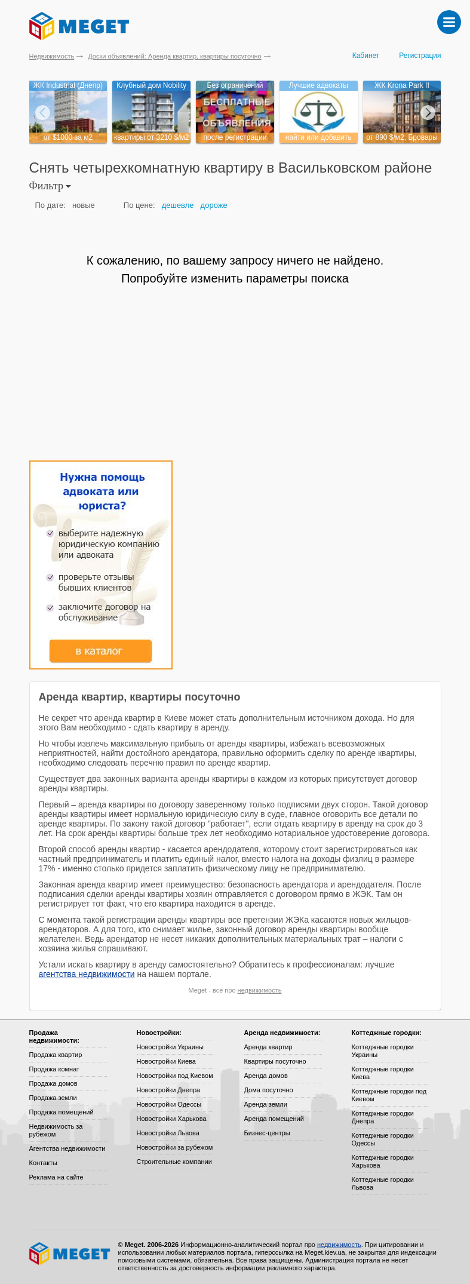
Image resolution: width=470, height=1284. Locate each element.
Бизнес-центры (267, 1132)
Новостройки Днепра (169, 1089)
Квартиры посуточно (275, 1061)
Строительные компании (174, 1161)
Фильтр (50, 186)
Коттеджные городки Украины (383, 1050)
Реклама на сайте (56, 1177)
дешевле (178, 205)
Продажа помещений (61, 1112)
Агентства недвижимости (67, 1148)
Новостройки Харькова (172, 1118)
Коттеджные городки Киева (383, 1072)
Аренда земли (265, 1104)
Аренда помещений (274, 1118)
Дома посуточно (268, 1089)
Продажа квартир (55, 1054)
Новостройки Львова (168, 1132)
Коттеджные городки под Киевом (389, 1095)
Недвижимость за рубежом (56, 1130)
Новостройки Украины (170, 1046)
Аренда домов (266, 1075)
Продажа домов (53, 1083)
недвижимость (260, 990)
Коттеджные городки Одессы (383, 1139)
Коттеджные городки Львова (383, 1183)
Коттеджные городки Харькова (383, 1161)
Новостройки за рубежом (175, 1147)
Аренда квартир (268, 1046)
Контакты (43, 1162)
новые (83, 205)
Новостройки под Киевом (175, 1075)
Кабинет (366, 55)
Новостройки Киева (166, 1061)
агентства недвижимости (87, 974)
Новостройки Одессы (169, 1104)
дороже (214, 205)
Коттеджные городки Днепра (383, 1117)
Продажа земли (53, 1097)
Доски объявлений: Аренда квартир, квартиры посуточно (174, 56)
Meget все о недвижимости (70, 1253)
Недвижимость (52, 56)
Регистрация (420, 55)
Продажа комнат (54, 1069)
